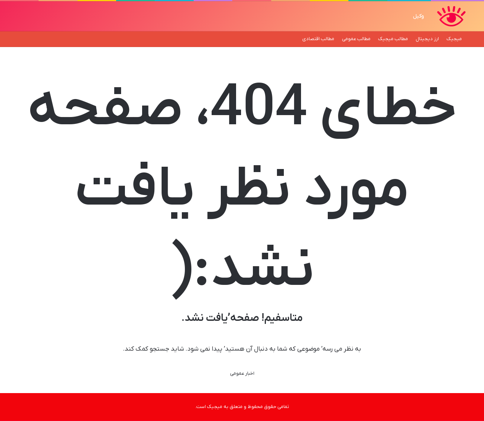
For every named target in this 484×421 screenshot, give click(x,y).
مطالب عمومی (356, 39)
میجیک (454, 39)
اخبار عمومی (242, 373)
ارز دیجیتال (427, 39)
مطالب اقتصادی (318, 39)
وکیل (418, 16)
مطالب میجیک (393, 39)
